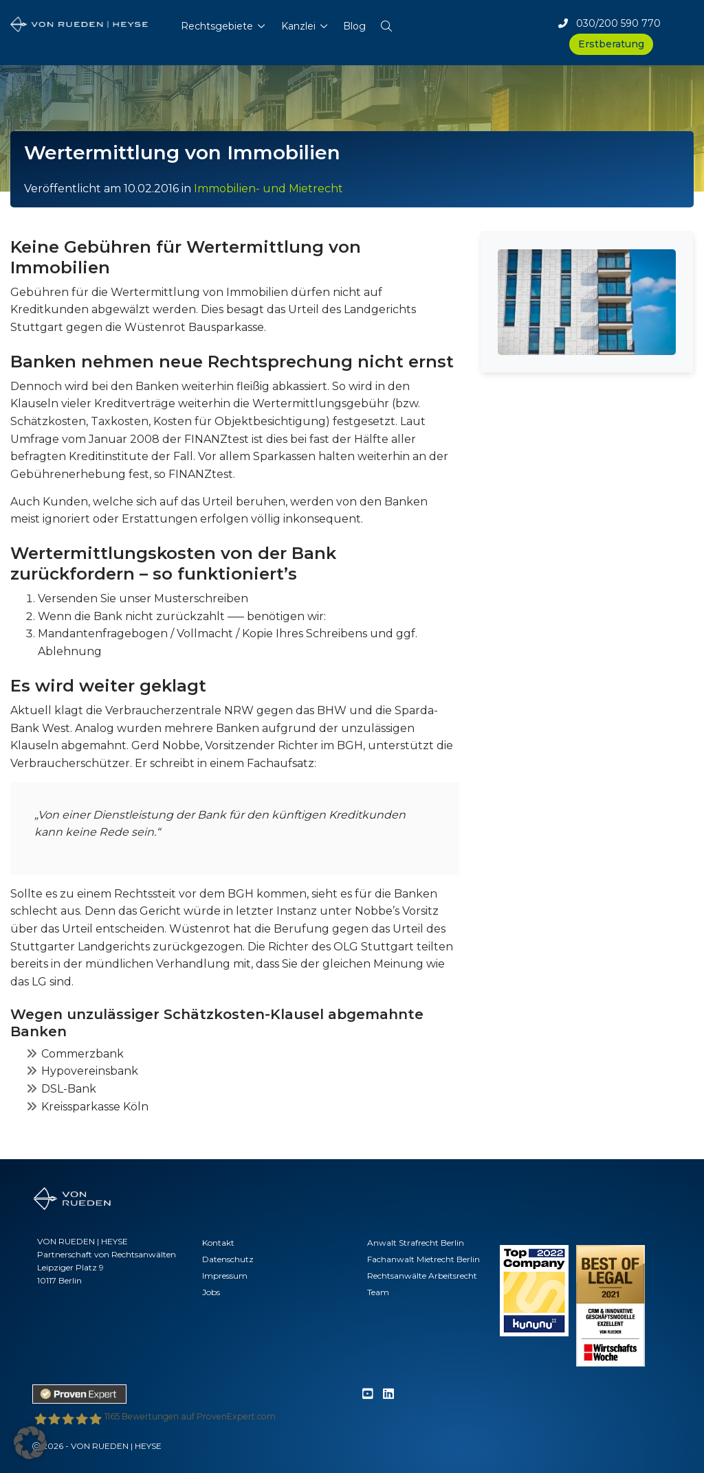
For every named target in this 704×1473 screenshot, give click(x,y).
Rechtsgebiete (217, 26)
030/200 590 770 (609, 23)
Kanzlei (298, 26)
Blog (354, 26)
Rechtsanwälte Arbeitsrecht (422, 1275)
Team (378, 1292)
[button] (386, 23)
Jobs (211, 1292)
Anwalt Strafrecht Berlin (415, 1242)
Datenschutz (228, 1259)
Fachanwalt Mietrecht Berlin (423, 1259)
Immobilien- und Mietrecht (268, 188)
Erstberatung (611, 44)
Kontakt (218, 1242)
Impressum (225, 1275)
